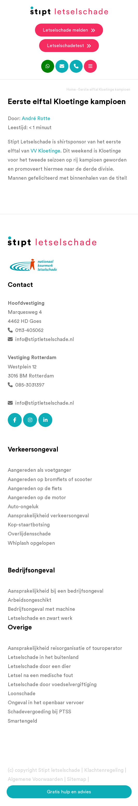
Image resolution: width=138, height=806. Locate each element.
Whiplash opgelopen (31, 543)
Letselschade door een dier (39, 666)
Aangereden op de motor (37, 497)
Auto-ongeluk (23, 506)
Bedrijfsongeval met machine (41, 609)
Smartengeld (22, 721)
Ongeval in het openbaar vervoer (46, 702)
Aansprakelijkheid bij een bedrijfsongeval (55, 591)
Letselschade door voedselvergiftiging (52, 684)
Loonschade (21, 693)
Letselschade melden (69, 30)
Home (71, 89)
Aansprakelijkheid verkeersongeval (48, 515)
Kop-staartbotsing (29, 524)
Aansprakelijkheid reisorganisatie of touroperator (65, 648)
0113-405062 (25, 330)
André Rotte (36, 118)
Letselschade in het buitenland (43, 657)
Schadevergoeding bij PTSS (39, 711)
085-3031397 (26, 385)
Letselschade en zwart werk (40, 618)
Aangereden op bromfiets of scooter (50, 479)
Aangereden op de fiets (35, 488)
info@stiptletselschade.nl (41, 339)
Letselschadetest (69, 45)
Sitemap (76, 779)
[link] (45, 151)
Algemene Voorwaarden (35, 779)
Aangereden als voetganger (39, 470)
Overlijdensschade (29, 534)
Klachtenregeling (104, 770)
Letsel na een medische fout (40, 675)
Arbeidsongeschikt (29, 600)
